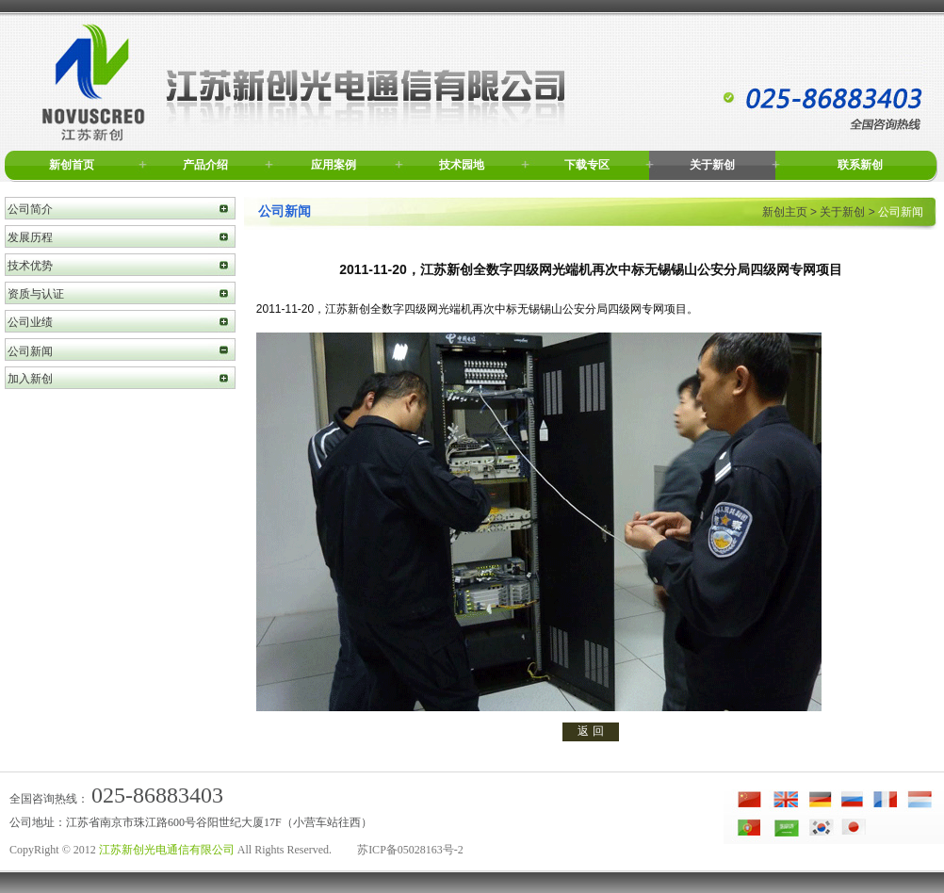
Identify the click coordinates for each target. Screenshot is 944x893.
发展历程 (30, 237)
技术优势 (30, 265)
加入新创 (30, 378)
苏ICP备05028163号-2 (410, 849)
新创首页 (71, 164)
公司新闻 (30, 351)
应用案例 (333, 164)
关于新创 (712, 164)
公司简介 (30, 209)
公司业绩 (30, 322)
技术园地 (461, 164)
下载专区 (587, 164)
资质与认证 (36, 293)
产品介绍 (205, 164)
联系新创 (860, 164)
